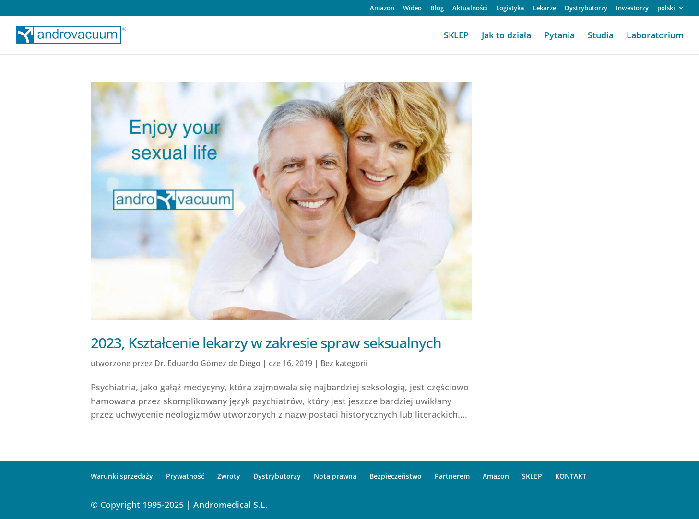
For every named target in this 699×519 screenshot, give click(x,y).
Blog (437, 8)
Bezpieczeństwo (395, 476)
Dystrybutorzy (586, 8)
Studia (601, 36)
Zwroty (228, 476)
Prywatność (185, 476)
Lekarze (544, 8)
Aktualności (469, 8)
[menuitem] (671, 10)
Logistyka (510, 8)
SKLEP (456, 36)
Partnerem (452, 476)
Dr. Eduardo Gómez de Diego (207, 363)
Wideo (412, 8)
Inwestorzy (632, 8)
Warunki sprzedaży (122, 476)
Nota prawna (335, 476)
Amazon (382, 8)
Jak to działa (506, 36)
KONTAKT (570, 476)
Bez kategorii (343, 363)
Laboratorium (655, 36)
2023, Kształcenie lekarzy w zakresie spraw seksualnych (266, 343)
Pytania (559, 36)
